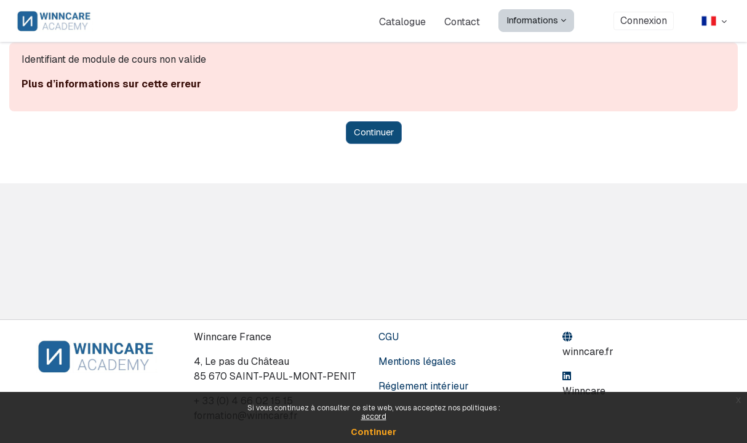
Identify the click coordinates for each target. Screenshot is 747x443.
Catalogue (402, 21)
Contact (462, 21)
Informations (532, 20)
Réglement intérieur (423, 386)
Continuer (373, 431)
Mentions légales (417, 361)
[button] (714, 21)
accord (373, 416)
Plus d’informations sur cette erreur (111, 84)
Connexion (643, 21)
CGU (388, 336)
